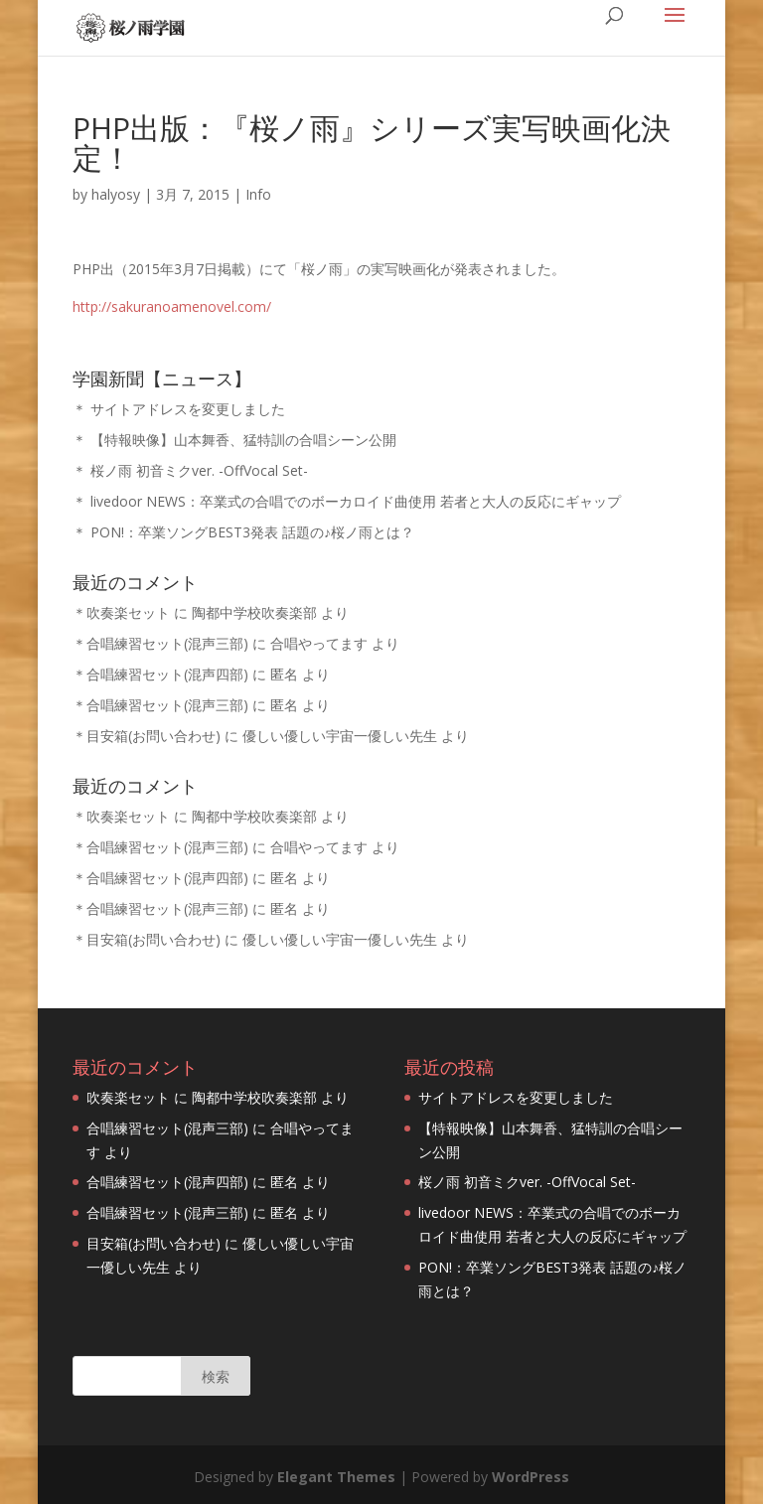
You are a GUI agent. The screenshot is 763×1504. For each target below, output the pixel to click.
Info (258, 194)
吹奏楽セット (128, 612)
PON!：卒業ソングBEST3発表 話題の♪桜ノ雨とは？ (252, 532)
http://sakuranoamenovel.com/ (172, 306)
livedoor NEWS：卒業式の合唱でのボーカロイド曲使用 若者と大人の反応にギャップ (355, 501)
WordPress (530, 1476)
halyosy (115, 194)
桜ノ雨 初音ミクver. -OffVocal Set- (199, 470)
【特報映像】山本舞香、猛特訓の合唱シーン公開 (243, 439)
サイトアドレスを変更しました (187, 408)
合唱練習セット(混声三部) (167, 643)
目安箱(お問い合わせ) (153, 735)
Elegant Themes (336, 1476)
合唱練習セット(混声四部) (167, 674)
